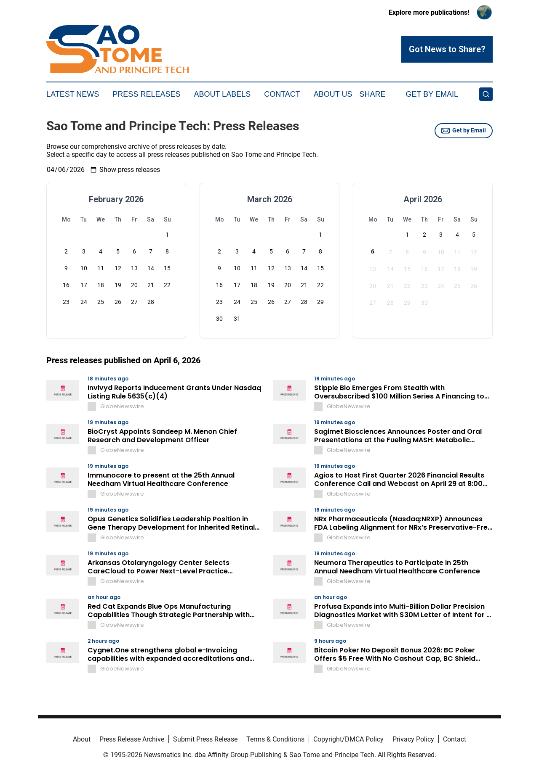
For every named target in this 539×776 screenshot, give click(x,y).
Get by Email (463, 131)
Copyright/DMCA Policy (348, 739)
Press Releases (146, 94)
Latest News (72, 94)
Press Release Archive (131, 739)
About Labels (222, 94)
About (82, 739)
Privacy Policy (413, 739)
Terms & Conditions (275, 739)
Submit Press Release (205, 739)
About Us (333, 94)
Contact (282, 94)
